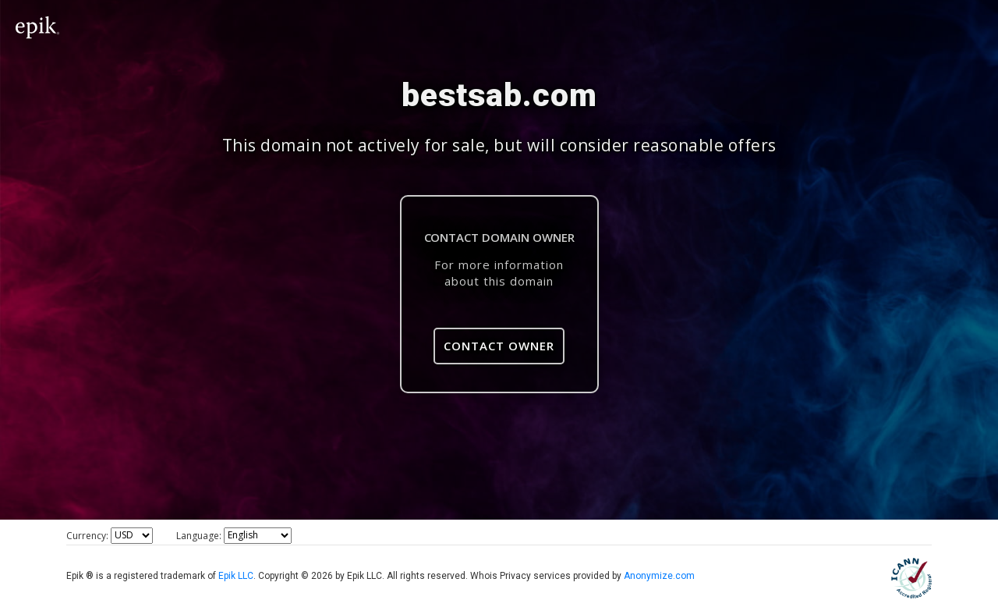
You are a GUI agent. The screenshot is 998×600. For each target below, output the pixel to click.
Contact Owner (499, 345)
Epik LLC (235, 575)
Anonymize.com (659, 575)
